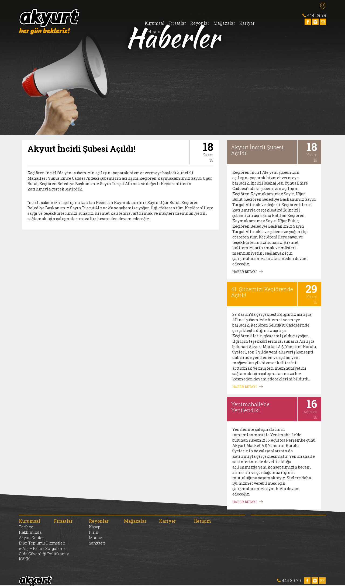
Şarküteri (97, 543)
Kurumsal (154, 23)
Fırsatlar (177, 23)
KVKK (24, 558)
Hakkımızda (30, 532)
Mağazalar (224, 23)
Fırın (93, 532)
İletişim (152, 31)
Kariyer (247, 23)
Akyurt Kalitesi (32, 537)
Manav (95, 537)
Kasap (94, 526)
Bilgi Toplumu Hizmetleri (42, 543)
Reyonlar (199, 23)
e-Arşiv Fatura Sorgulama (42, 548)
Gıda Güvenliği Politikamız (44, 553)
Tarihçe (26, 526)
